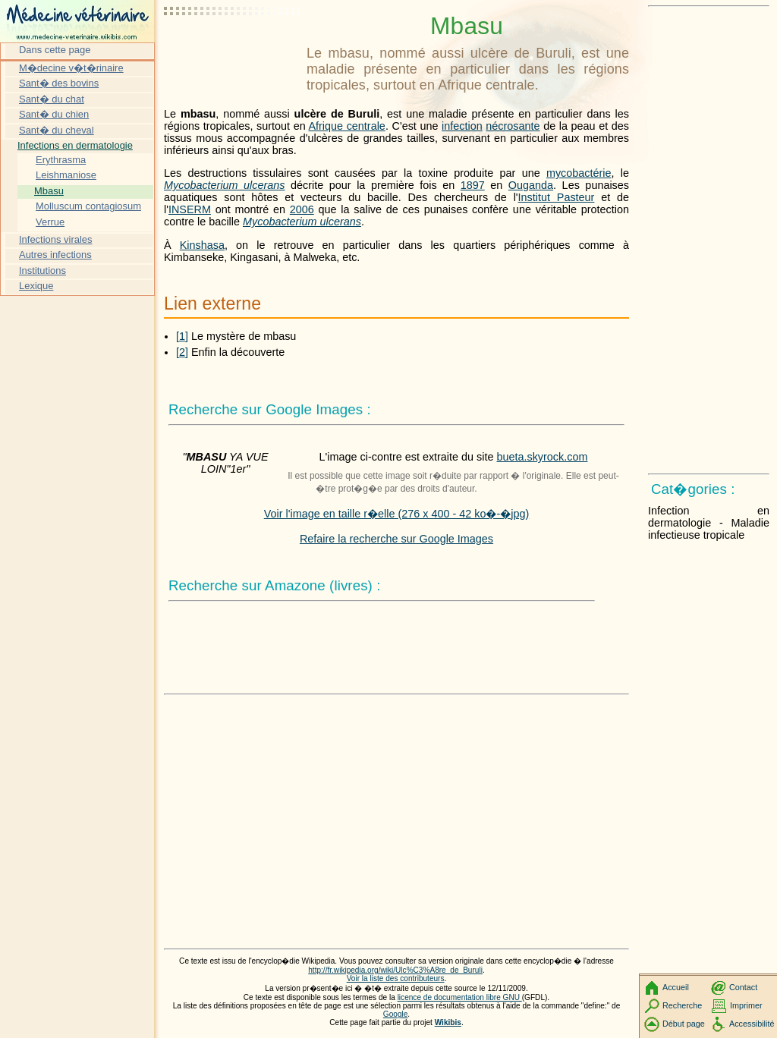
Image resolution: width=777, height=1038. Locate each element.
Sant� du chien (54, 114)
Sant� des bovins (59, 83)
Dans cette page (54, 49)
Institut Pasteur (556, 197)
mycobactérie (579, 173)
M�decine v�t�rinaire (71, 68)
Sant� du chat (51, 99)
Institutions (42, 270)
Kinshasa (202, 245)
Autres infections (55, 254)
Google (395, 1014)
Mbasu (49, 191)
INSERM (189, 209)
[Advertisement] (232, 49)
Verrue (50, 222)
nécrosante (512, 126)
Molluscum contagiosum (88, 206)
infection (462, 126)
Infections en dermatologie (75, 145)
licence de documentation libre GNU (460, 997)
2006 (302, 209)
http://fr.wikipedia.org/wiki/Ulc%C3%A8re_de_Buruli (395, 970)
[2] (182, 352)
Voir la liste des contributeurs (396, 978)
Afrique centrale (346, 126)
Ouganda (530, 185)
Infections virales (55, 239)
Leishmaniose (66, 175)
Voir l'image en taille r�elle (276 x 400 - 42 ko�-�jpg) (397, 514)
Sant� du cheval (56, 130)
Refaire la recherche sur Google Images (396, 539)
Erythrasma (61, 159)
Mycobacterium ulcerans (224, 185)
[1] (182, 336)
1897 (473, 185)
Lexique (36, 285)
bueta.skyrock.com (541, 457)
